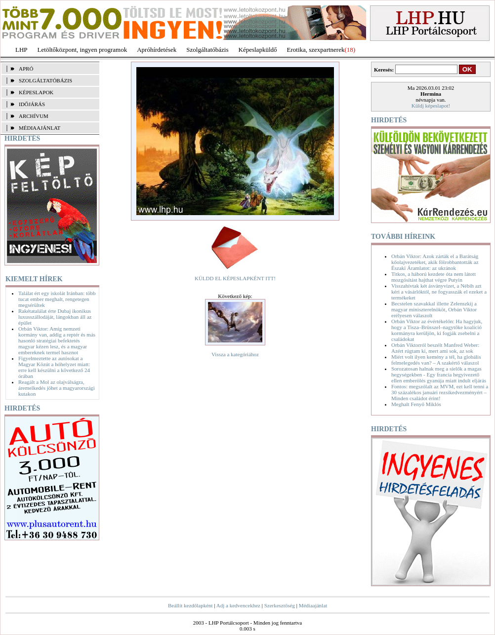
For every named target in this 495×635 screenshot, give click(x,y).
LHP (21, 49)
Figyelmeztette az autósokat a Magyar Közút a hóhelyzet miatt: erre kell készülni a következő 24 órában (54, 367)
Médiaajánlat (313, 605)
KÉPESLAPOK (36, 92)
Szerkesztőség (279, 605)
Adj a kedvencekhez (238, 605)
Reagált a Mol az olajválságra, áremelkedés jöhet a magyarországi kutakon (56, 388)
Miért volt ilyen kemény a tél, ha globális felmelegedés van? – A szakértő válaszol (436, 360)
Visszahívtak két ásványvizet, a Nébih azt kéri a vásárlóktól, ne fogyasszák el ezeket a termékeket (439, 291)
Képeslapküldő (258, 49)
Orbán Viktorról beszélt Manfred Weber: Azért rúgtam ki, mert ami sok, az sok (435, 348)
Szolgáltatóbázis (207, 49)
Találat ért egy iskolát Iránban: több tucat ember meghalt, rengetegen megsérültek (57, 299)
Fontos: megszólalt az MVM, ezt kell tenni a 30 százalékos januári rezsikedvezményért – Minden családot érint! (439, 392)
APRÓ (26, 69)
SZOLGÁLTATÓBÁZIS (45, 80)
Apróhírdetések (156, 49)
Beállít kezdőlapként (190, 605)
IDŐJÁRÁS (32, 104)
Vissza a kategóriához (235, 354)
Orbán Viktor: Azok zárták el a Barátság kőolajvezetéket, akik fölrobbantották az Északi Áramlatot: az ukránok (435, 262)
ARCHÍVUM (33, 116)
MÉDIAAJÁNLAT (39, 128)
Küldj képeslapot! (431, 106)
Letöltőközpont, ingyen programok (82, 49)
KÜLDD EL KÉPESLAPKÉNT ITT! (235, 278)
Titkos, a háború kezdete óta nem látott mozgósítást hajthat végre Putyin (433, 277)
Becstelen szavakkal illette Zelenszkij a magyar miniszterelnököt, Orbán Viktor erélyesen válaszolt (434, 309)
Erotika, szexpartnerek (316, 49)
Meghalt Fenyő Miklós (416, 404)
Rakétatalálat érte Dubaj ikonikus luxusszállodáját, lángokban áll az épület (54, 317)
